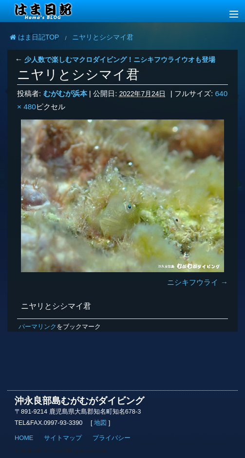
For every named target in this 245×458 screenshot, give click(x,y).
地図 (101, 422)
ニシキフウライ (192, 282)
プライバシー (112, 437)
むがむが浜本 (65, 93)
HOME (24, 437)
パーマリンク (38, 326)
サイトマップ (63, 437)
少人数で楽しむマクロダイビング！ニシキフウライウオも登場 (115, 59)
